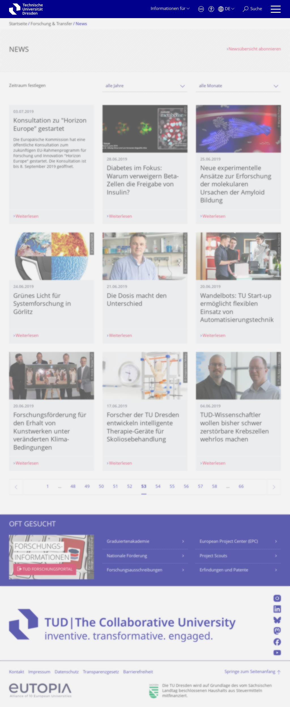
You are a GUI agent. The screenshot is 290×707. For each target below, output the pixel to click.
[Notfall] (201, 9)
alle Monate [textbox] (210, 86)
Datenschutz (67, 672)
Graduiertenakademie (128, 542)
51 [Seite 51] (115, 487)
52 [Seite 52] (129, 487)
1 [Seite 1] (47, 487)
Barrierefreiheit (138, 672)
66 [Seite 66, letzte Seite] (241, 487)
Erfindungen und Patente (224, 570)
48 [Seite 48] (73, 487)
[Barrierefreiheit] (211, 9)
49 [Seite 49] (87, 487)
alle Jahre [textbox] (114, 86)
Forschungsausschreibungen (134, 570)
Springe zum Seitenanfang (250, 672)
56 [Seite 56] (186, 487)
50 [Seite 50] (101, 487)
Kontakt (16, 672)
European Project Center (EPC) (229, 542)
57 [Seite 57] (200, 487)
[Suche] (252, 9)
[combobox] (145, 86)
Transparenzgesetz (101, 672)
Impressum (39, 672)
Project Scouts (213, 556)
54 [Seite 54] (158, 487)
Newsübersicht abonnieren (255, 49)
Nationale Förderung (127, 556)
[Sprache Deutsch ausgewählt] (226, 9)
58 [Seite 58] (214, 487)
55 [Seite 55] (172, 487)
